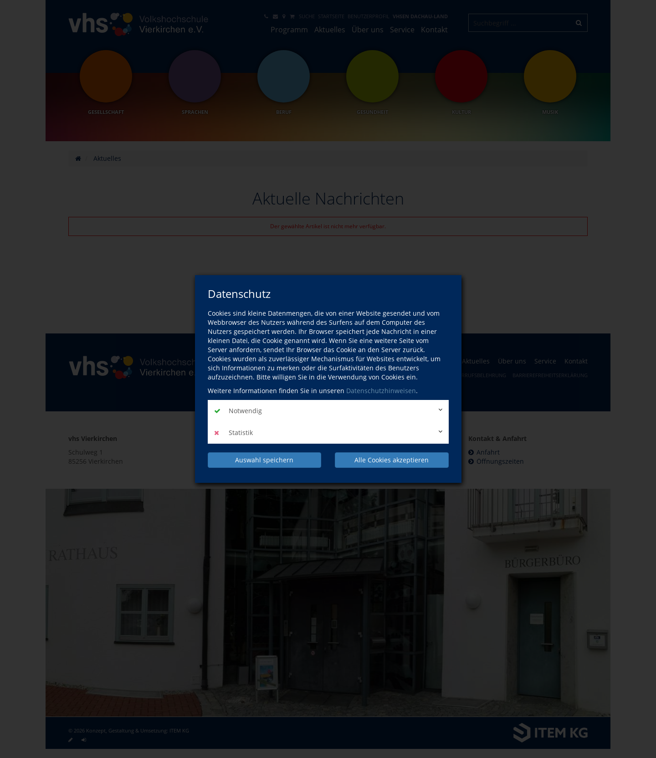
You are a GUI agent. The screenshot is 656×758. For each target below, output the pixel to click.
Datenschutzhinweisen (381, 390)
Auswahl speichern (264, 460)
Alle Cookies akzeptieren (391, 460)
